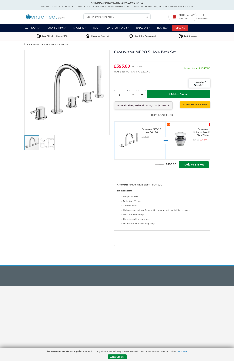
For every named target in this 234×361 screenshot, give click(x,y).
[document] (117, 354)
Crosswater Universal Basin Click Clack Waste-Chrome (203, 132)
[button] (103, 92)
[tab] (162, 179)
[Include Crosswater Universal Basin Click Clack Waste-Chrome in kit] (168, 124)
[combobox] (117, 16)
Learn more (182, 351)
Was (117, 71)
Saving (136, 71)
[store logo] (53, 16)
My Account (203, 18)
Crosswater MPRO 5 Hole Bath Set (151, 131)
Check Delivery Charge (195, 104)
